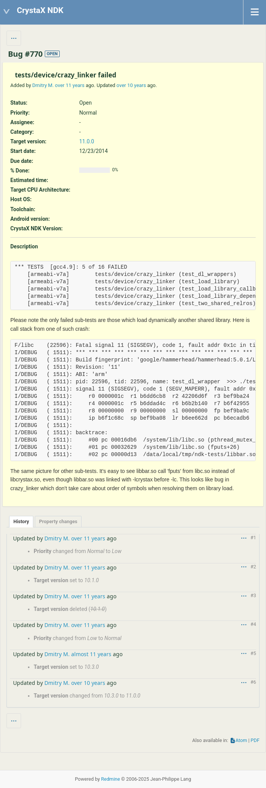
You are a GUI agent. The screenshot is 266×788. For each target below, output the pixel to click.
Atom (241, 740)
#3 (253, 595)
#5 (253, 653)
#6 (253, 682)
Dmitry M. (43, 85)
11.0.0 (86, 141)
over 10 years (131, 85)
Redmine (110, 779)
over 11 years (70, 85)
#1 (253, 537)
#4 (253, 624)
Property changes (58, 521)
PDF (255, 740)
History (21, 521)
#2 (253, 567)
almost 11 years (91, 654)
